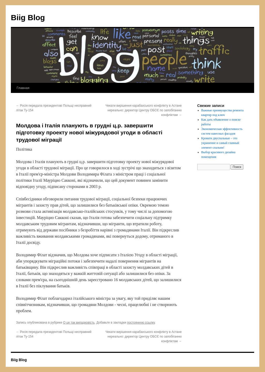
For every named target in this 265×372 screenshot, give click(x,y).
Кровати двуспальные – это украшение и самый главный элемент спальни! (220, 142)
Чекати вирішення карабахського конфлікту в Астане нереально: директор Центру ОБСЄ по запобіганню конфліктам (144, 110)
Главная (23, 88)
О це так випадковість (79, 322)
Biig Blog (28, 17)
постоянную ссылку (141, 322)
